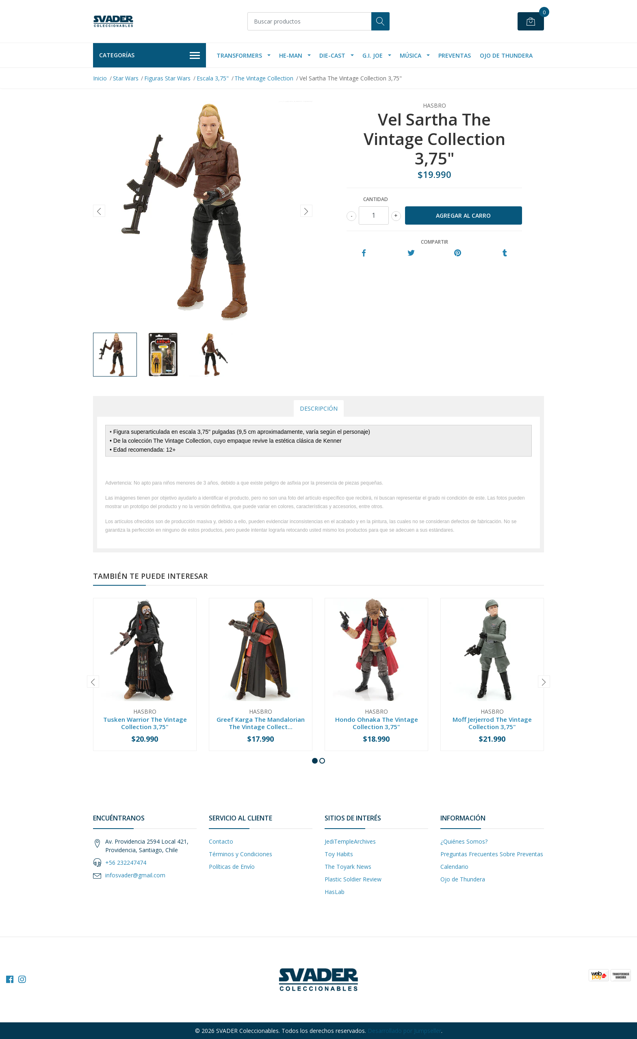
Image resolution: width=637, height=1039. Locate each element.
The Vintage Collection (263, 78)
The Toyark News (348, 866)
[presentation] (99, 211)
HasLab (334, 892)
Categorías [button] (149, 55)
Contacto (221, 841)
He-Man (290, 55)
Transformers (239, 55)
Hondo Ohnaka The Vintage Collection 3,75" (376, 723)
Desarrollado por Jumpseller (404, 1031)
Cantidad (375, 199)
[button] (314, 761)
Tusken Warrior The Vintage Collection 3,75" (145, 723)
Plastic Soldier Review (353, 879)
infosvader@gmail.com (135, 875)
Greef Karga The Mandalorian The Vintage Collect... (261, 723)
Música (410, 55)
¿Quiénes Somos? (464, 841)
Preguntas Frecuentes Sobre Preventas (491, 854)
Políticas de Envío (232, 866)
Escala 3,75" (213, 78)
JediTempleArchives (350, 841)
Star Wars (126, 78)
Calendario (454, 866)
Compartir (434, 241)
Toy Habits (339, 854)
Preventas (454, 55)
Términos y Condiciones (240, 854)
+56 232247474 (125, 862)
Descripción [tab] (319, 408)
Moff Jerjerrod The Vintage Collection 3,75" (492, 723)
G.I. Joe (372, 55)
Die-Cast (332, 55)
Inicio (100, 78)
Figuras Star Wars (167, 78)
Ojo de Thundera (506, 55)
